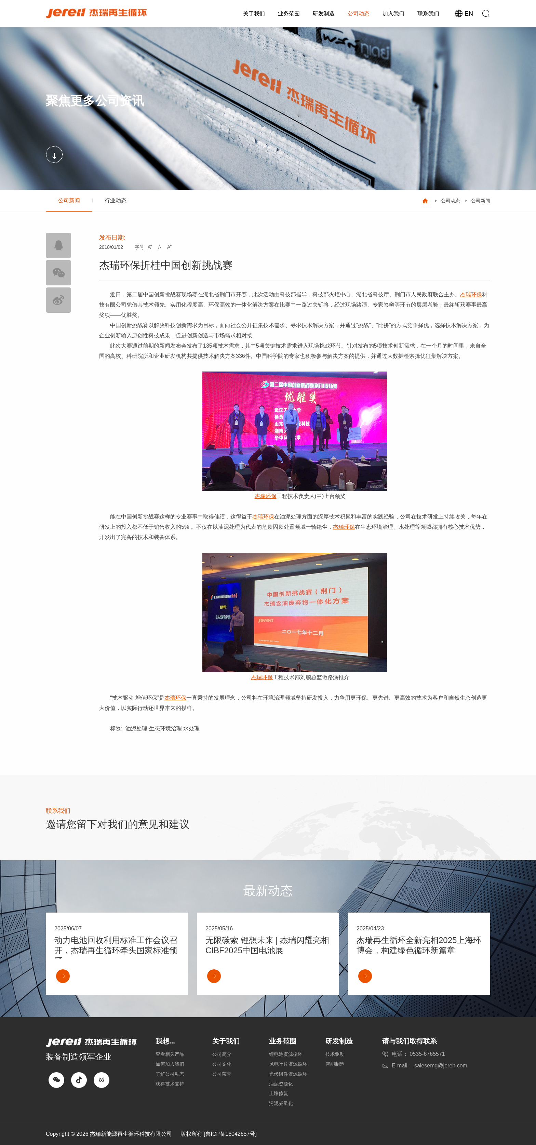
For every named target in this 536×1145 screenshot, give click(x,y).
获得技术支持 (170, 1084)
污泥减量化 (281, 1103)
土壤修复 (278, 1093)
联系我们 (428, 13)
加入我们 (393, 13)
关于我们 (254, 13)
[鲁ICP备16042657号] (230, 1134)
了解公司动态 (170, 1074)
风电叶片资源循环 (288, 1064)
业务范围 (289, 13)
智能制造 (335, 1064)
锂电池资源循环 (286, 1054)
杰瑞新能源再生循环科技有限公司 (131, 1134)
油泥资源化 (281, 1084)
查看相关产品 (170, 1054)
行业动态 (115, 200)
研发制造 (324, 13)
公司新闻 (69, 200)
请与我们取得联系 (409, 1041)
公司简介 (221, 1054)
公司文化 (221, 1064)
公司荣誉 (221, 1074)
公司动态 (359, 13)
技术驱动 (335, 1054)
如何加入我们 (170, 1064)
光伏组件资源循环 (288, 1074)
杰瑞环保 (471, 294)
